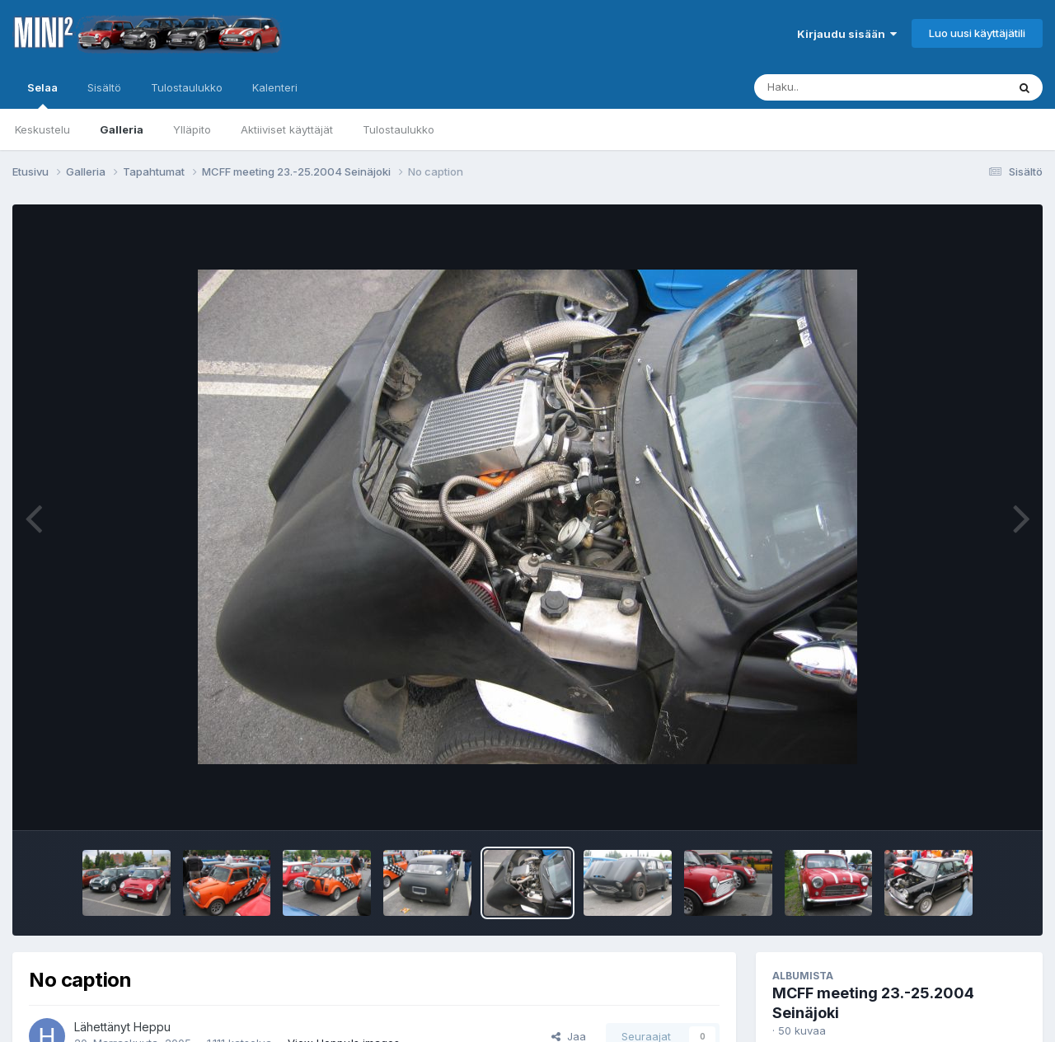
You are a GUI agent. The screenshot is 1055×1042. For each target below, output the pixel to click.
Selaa (42, 95)
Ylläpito (192, 129)
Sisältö (104, 87)
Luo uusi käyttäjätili (977, 33)
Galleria (121, 129)
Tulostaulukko (398, 129)
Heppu (152, 1027)
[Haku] (849, 87)
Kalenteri (275, 87)
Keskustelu (42, 129)
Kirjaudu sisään (847, 33)
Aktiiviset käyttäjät (287, 129)
